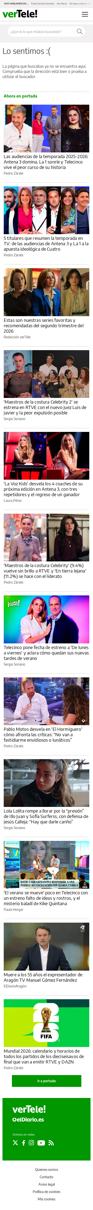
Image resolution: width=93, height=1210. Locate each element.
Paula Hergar (13, 909)
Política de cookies (46, 1192)
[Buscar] (79, 31)
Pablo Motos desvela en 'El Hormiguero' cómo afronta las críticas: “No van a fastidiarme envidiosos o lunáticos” (43, 734)
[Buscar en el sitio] (41, 31)
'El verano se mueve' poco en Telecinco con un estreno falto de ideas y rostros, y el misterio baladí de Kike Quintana (46, 898)
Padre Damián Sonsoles (42, 3)
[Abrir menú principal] (85, 14)
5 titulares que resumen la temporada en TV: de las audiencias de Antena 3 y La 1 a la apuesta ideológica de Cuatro (46, 243)
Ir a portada (46, 1081)
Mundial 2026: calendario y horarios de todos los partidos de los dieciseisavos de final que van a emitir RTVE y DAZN (44, 1056)
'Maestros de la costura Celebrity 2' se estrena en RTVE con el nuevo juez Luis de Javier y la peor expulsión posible (45, 407)
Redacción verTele (17, 337)
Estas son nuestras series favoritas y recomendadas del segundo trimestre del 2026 (44, 325)
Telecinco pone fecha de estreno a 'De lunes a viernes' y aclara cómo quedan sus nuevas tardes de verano (46, 652)
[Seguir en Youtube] (41, 1142)
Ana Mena (62, 3)
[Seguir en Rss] (51, 1143)
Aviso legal (46, 1184)
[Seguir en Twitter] (15, 1143)
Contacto (46, 1177)
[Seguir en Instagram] (31, 1143)
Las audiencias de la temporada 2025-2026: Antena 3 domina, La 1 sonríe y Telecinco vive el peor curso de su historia (46, 161)
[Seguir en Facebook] (23, 1142)
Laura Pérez (13, 500)
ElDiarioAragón (15, 986)
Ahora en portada (20, 96)
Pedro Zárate (13, 173)
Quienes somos (46, 1169)
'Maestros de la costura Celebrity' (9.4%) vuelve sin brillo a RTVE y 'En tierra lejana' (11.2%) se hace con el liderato (45, 570)
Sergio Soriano (14, 419)
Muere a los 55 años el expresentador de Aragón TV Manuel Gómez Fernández (43, 977)
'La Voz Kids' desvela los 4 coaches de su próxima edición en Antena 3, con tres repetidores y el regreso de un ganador (43, 489)
